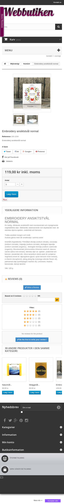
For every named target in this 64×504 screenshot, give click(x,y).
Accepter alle (53, 501)
